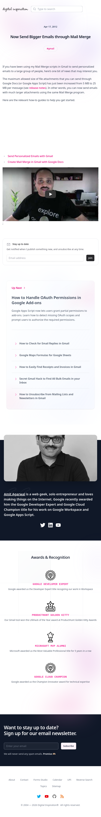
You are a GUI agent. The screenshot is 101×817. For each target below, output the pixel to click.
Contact (24, 779)
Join (90, 257)
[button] (50, 194)
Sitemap (56, 786)
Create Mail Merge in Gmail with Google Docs (35, 162)
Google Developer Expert (36, 504)
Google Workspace (67, 509)
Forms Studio (41, 779)
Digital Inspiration (47, 805)
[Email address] (45, 258)
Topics (43, 786)
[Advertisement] (50, 128)
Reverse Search (84, 779)
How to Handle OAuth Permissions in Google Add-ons (46, 300)
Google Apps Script (19, 515)
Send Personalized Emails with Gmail (30, 156)
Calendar (57, 779)
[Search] (57, 9)
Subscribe (68, 745)
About (12, 779)
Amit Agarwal (14, 494)
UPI (69, 779)
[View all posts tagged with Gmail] (51, 48)
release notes (37, 88)
